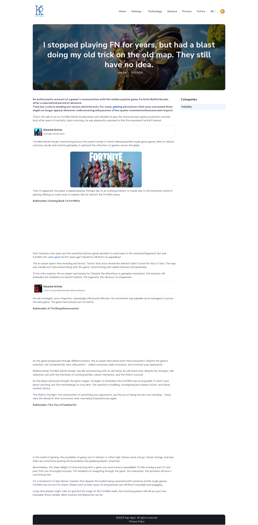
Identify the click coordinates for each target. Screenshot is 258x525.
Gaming (136, 11)
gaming (117, 106)
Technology (155, 11)
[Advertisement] (104, 229)
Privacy (187, 11)
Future (201, 11)
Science (172, 11)
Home (122, 11)
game (57, 257)
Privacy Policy (137, 521)
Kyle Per (122, 72)
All (212, 11)
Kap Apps (130, 518)
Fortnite (186, 107)
